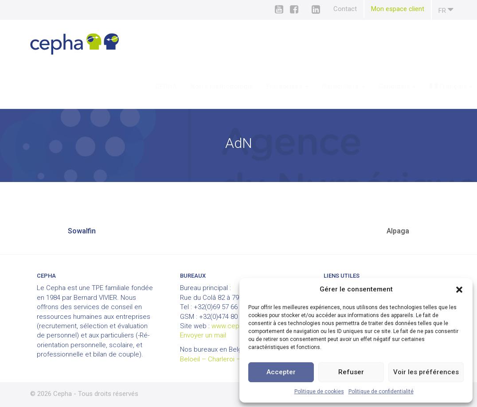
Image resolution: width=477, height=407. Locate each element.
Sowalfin (82, 231)
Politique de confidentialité (381, 391)
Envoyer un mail (203, 335)
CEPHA (140, 86)
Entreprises (261, 86)
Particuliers (317, 86)
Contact (345, 9)
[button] (459, 289)
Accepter (281, 372)
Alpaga (398, 231)
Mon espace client (397, 9)
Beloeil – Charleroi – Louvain (222, 359)
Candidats (371, 86)
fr (446, 9)
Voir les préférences (426, 372)
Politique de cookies (319, 391)
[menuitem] (425, 86)
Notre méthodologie (195, 86)
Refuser (351, 372)
